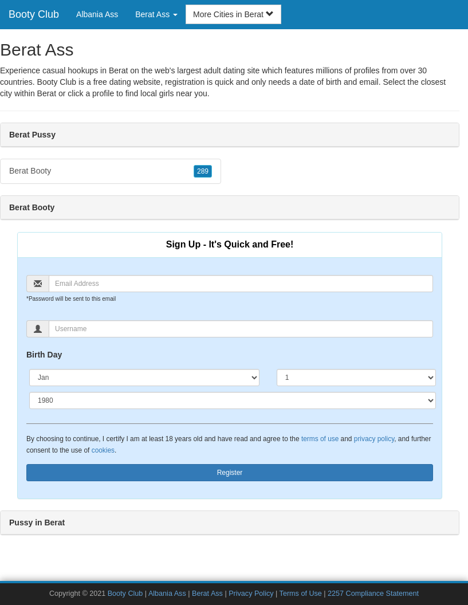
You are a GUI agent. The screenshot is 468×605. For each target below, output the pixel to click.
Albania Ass (97, 14)
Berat (46, 93)
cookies (103, 450)
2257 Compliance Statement (373, 594)
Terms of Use (301, 594)
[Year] (232, 400)
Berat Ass (207, 594)
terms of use (320, 439)
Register (230, 473)
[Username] (241, 328)
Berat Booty (110, 171)
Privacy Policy (251, 594)
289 (203, 171)
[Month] (144, 377)
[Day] (356, 377)
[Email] (241, 283)
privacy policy (374, 439)
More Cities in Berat (233, 14)
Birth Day (44, 354)
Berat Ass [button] (156, 14)
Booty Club (34, 14)
